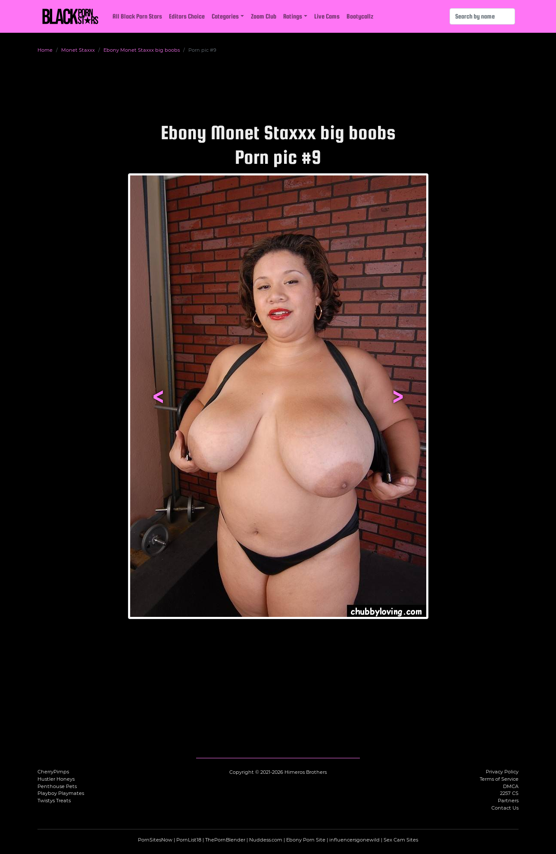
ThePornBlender (225, 840)
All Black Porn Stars (137, 16)
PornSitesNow (155, 840)
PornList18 (188, 840)
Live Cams (327, 16)
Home (45, 50)
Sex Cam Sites (401, 840)
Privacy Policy (502, 772)
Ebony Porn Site (305, 840)
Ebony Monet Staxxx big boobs (141, 50)
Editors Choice (187, 16)
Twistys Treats (54, 801)
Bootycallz (360, 16)
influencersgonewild (354, 840)
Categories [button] (225, 16)
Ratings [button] (292, 16)
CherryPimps (53, 772)
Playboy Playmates (60, 793)
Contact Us (505, 808)
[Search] (482, 16)
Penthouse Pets (57, 786)
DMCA (511, 786)
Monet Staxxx (78, 50)
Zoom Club (263, 16)
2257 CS (509, 793)
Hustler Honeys (56, 779)
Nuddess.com (265, 840)
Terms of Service (499, 779)
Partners (508, 801)
